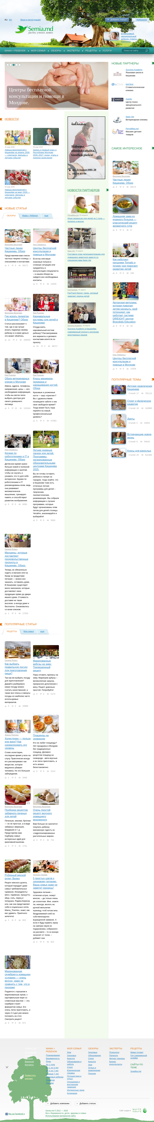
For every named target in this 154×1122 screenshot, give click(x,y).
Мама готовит (136, 1052)
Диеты (131, 419)
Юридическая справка (73, 1071)
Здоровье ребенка (54, 1077)
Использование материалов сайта (61, 1116)
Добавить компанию (59, 1103)
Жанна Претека (11, 735)
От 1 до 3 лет (52, 1068)
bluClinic (129, 84)
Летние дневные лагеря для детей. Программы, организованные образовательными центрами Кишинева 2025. (45, 460)
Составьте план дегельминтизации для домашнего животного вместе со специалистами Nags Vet (86, 257)
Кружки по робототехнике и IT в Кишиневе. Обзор (17, 456)
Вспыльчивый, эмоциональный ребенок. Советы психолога (129, 37)
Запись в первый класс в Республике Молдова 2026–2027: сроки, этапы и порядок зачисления (45, 154)
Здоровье (71, 1055)
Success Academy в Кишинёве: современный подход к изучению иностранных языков (83, 332)
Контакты (29, 1065)
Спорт (70, 1067)
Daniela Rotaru (11, 549)
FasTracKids (72, 290)
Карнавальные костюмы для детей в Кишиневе (45, 319)
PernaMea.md (73, 215)
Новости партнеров (84, 190)
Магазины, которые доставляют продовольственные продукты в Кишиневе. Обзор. (16, 559)
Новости (12, 119)
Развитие (50, 1080)
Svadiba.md (135, 1071)
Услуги (107, 50)
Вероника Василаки (13, 245)
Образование (94, 1055)
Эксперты (73, 50)
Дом (69, 1052)
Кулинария (72, 1093)
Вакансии (29, 1061)
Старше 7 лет (52, 1074)
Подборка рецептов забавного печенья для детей (16, 813)
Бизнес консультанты (115, 1062)
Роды (48, 1061)
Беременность (53, 1058)
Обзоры (56, 50)
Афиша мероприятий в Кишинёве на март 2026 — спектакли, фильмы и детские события (17, 194)
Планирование (53, 1055)
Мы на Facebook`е (17, 1114)
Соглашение (31, 1052)
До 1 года (50, 1064)
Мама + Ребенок (15, 50)
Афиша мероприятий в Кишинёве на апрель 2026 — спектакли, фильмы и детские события (17, 154)
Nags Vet (71, 251)
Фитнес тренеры (117, 1058)
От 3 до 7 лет (52, 1070)
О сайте (28, 1055)
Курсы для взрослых (139, 450)
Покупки (50, 1083)
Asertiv (129, 99)
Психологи (114, 1052)
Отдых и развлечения (94, 1069)
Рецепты (91, 50)
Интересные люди (75, 1090)
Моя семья (38, 50)
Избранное (142, 19)
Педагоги (113, 1055)
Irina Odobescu (39, 245)
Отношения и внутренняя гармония (73, 1084)
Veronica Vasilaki (40, 875)
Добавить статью (118, 19)
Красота (71, 1058)
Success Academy (75, 325)
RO (10, 20)
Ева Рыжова (38, 313)
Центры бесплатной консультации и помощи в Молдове (44, 251)
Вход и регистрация (30, 19)
